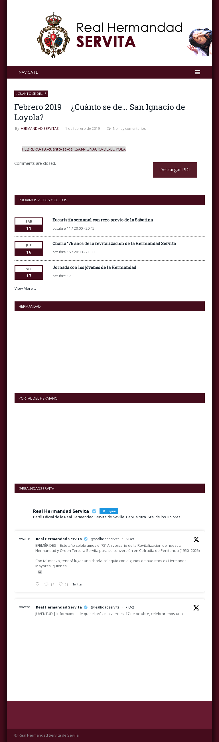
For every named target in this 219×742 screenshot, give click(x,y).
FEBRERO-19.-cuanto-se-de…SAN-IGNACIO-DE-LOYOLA (74, 149)
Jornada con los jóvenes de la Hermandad (94, 267)
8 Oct (129, 539)
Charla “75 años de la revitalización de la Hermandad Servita (114, 243)
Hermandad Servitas (39, 128)
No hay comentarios (126, 128)
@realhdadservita (105, 539)
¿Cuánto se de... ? (31, 93)
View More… (25, 288)
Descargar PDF (175, 170)
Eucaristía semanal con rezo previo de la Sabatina (102, 220)
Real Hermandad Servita (59, 538)
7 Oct (129, 607)
